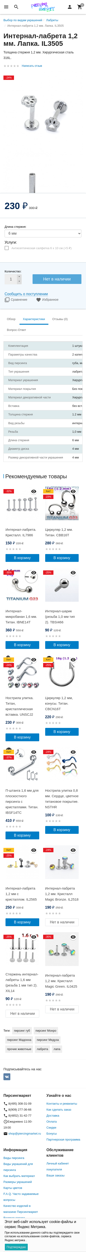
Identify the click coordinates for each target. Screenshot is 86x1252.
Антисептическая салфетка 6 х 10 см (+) (41, 248)
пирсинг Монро (46, 1030)
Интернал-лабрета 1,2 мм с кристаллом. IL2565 (21, 893)
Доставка (53, 1115)
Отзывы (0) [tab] (60, 319)
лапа (57, 1049)
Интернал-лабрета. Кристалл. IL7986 (21, 532)
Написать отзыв (32, 65)
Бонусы (52, 1133)
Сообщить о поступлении (26, 294)
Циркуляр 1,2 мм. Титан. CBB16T (59, 532)
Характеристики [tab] (34, 319)
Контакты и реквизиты (62, 1103)
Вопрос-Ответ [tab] (16, 330)
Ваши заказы (56, 1175)
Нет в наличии (57, 279)
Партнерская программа (63, 1139)
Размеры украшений (17, 1182)
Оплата (52, 1121)
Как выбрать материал (19, 1176)
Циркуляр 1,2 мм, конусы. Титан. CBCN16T (59, 703)
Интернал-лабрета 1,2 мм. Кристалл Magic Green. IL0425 (61, 980)
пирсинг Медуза (48, 1040)
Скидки (51, 1127)
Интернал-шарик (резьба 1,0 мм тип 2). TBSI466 (60, 616)
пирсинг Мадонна (19, 1040)
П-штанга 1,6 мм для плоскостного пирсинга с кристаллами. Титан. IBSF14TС (22, 801)
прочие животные (19, 1049)
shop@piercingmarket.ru (24, 1133)
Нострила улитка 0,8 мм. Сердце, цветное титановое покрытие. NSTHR (62, 798)
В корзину (22, 558)
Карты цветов (12, 1188)
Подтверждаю (16, 1247)
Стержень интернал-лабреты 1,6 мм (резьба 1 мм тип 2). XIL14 (22, 982)
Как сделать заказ (59, 1109)
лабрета (42, 1049)
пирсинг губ (22, 1030)
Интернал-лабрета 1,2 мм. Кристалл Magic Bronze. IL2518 (62, 893)
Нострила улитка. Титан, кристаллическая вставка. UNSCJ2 (19, 706)
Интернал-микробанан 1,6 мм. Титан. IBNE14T (21, 616)
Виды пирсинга (13, 1158)
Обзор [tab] (11, 319)
